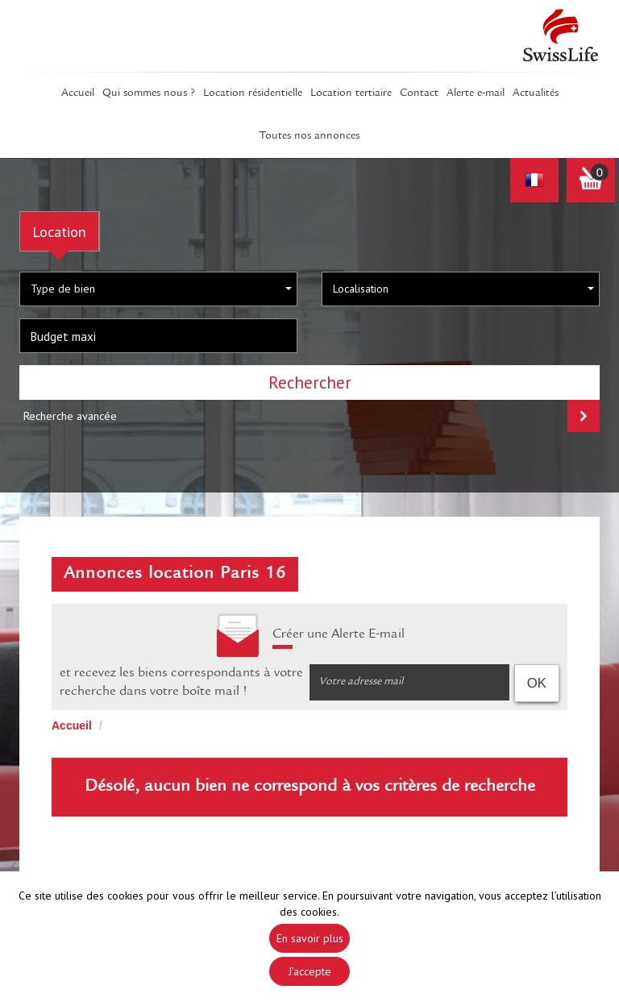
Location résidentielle (252, 93)
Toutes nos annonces (309, 136)
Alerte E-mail (476, 93)
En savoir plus (309, 938)
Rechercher (309, 382)
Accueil (77, 93)
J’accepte (310, 971)
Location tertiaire (351, 93)
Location (59, 231)
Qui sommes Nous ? (148, 93)
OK (536, 683)
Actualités (536, 93)
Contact (419, 93)
